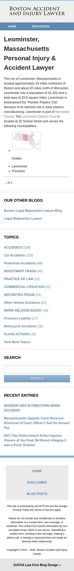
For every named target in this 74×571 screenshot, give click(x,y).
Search (37, 378)
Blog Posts (37, 494)
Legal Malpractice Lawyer (23, 218)
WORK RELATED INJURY (26, 310)
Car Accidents (18, 255)
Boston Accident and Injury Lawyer (37, 11)
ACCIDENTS (17, 247)
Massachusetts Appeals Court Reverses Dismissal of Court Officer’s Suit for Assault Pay (37, 423)
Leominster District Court (39, 116)
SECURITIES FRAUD (22, 294)
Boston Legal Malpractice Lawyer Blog (33, 210)
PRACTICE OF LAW (22, 279)
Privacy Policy (21, 509)
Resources (41, 26)
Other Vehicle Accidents (25, 302)
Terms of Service (44, 509)
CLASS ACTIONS (20, 334)
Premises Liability (20, 318)
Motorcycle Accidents (23, 326)
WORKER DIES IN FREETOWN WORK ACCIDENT (32, 408)
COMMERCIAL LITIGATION (27, 287)
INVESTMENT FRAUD (23, 271)
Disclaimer (37, 482)
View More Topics (17, 342)
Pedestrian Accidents (23, 263)
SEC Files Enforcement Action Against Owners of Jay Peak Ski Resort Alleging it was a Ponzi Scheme (35, 440)
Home (12, 26)
